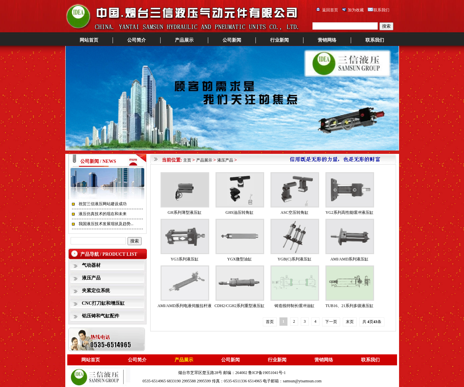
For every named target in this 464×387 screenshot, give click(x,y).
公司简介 (136, 40)
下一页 (331, 321)
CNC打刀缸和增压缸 (103, 303)
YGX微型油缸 (239, 259)
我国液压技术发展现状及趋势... (106, 223)
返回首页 (330, 10)
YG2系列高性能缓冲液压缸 (349, 212)
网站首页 (89, 40)
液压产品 (91, 277)
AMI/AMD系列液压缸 (349, 259)
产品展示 (184, 40)
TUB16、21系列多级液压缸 (349, 305)
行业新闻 (279, 40)
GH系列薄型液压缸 (184, 212)
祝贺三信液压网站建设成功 (103, 203)
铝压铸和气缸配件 (100, 315)
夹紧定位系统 (96, 290)
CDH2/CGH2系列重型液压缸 (239, 305)
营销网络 (327, 40)
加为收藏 (356, 10)
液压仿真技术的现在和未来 (103, 213)
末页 (350, 321)
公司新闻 (232, 40)
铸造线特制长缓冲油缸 (294, 305)
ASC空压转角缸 (294, 212)
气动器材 (91, 265)
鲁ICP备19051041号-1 (267, 372)
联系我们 (381, 10)
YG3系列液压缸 (184, 259)
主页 (187, 160)
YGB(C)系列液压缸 (294, 259)
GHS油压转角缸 (239, 212)
